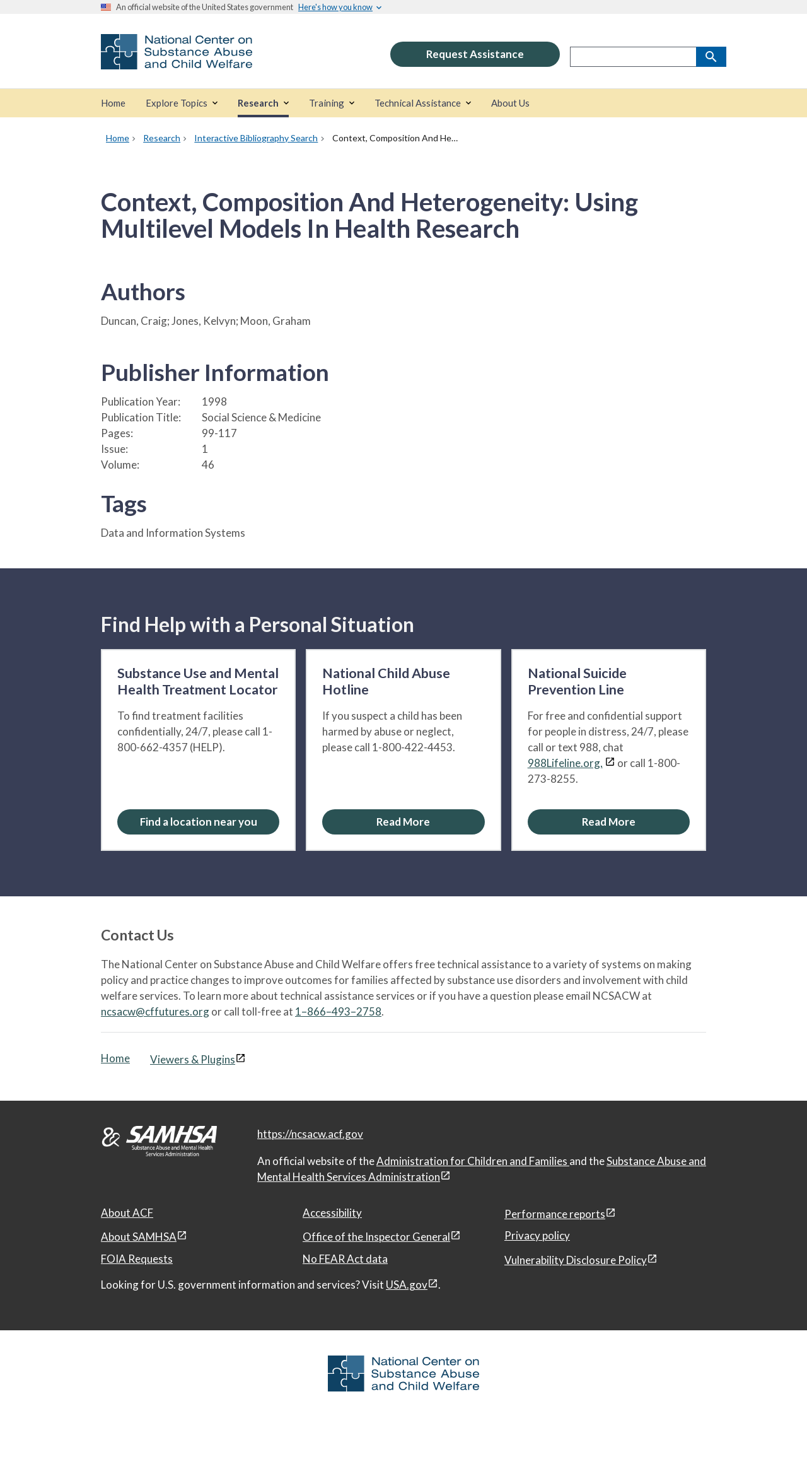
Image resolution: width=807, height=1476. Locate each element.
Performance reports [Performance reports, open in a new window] (554, 1214)
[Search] (711, 57)
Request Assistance (475, 54)
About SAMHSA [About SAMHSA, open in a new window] (139, 1236)
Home (115, 1058)
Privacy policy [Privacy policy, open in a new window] (537, 1235)
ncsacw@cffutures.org (155, 1011)
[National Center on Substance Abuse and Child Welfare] (176, 61)
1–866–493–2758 (338, 1011)
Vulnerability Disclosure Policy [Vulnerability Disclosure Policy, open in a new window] (575, 1260)
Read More (403, 821)
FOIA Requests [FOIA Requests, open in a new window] (137, 1258)
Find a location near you (198, 821)
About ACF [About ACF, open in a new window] (127, 1212)
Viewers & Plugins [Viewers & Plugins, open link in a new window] (192, 1059)
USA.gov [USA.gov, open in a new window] (406, 1284)
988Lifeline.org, (565, 763)
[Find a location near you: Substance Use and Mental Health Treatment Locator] (198, 821)
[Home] (113, 103)
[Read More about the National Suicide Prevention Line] (609, 821)
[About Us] (510, 103)
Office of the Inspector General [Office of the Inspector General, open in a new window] (376, 1236)
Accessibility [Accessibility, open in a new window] (332, 1212)
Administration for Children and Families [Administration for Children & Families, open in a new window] (472, 1161)
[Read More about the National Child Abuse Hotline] (403, 821)
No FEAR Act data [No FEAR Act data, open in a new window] (345, 1258)
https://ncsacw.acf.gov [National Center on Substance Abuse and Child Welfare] (310, 1133)
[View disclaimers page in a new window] (610, 763)
